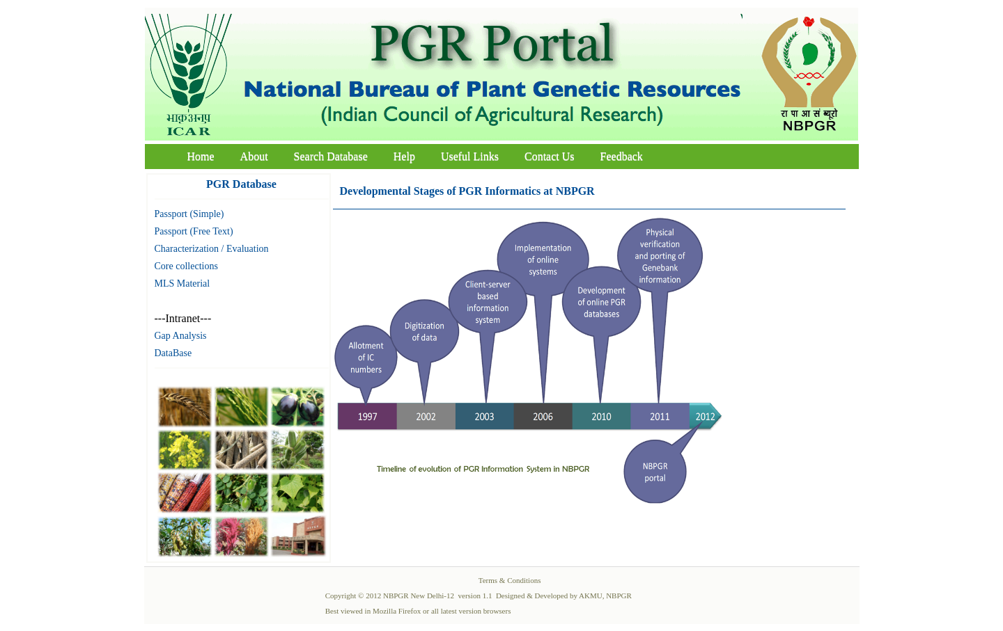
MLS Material (182, 283)
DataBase (173, 353)
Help (404, 156)
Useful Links (470, 156)
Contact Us (549, 156)
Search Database (331, 156)
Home (201, 156)
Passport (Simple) (189, 214)
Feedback (621, 156)
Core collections (186, 266)
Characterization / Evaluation (212, 248)
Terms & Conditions (510, 580)
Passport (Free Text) (194, 231)
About (254, 156)
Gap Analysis (181, 335)
